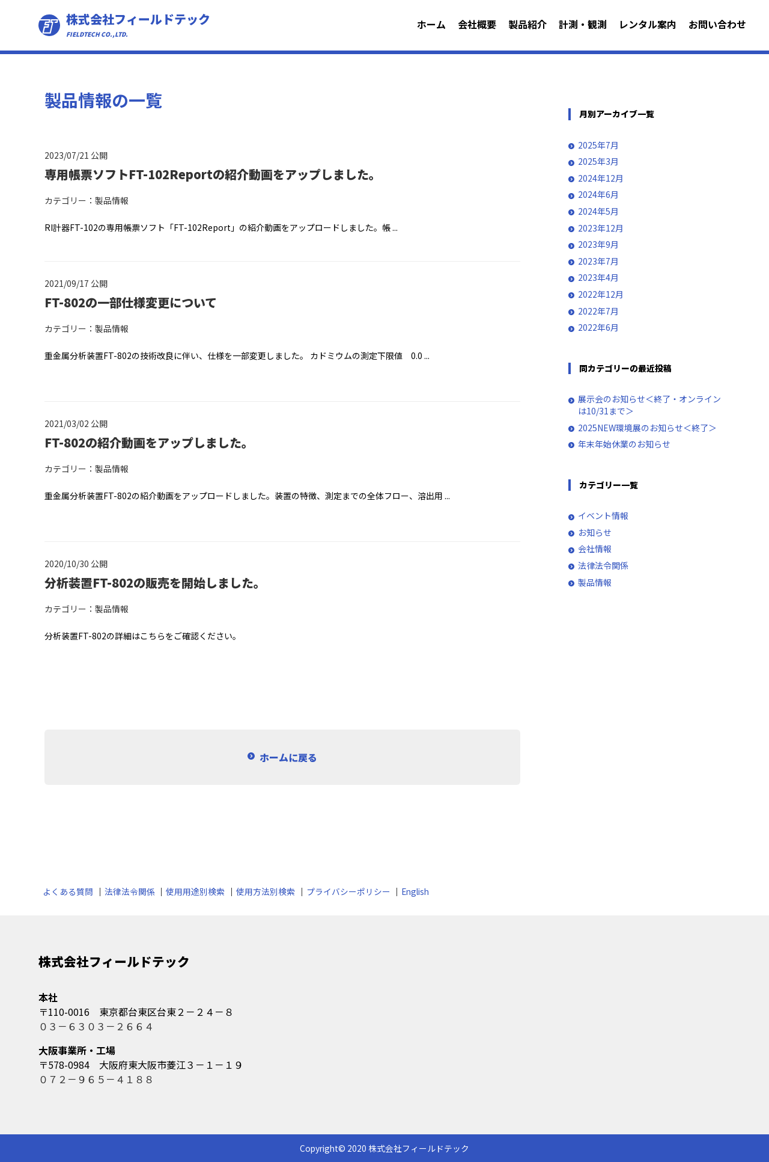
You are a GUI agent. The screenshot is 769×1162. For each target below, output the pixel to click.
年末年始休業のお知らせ (624, 444)
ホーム (431, 24)
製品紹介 (527, 24)
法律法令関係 (603, 565)
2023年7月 (598, 261)
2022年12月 (601, 294)
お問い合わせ (717, 24)
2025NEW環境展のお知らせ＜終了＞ (647, 428)
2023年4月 (598, 277)
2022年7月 (598, 311)
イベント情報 (603, 515)
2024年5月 (598, 211)
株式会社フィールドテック (138, 25)
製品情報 (112, 200)
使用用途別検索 (195, 891)
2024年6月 (598, 194)
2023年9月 (598, 244)
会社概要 (477, 24)
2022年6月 (598, 327)
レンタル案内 (647, 24)
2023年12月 (601, 228)
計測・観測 (583, 24)
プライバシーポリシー (348, 891)
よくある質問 (68, 891)
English (415, 891)
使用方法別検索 (265, 891)
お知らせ (595, 532)
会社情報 (595, 549)
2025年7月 (598, 145)
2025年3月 (598, 161)
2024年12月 (601, 178)
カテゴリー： (69, 200)
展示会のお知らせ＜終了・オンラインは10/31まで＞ (649, 405)
